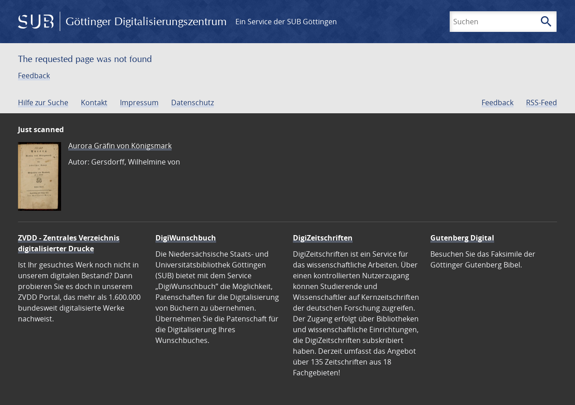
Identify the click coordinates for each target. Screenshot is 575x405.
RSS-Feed (541, 102)
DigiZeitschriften (323, 238)
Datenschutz (192, 102)
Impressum (139, 102)
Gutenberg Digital (462, 238)
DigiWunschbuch (185, 238)
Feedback (34, 75)
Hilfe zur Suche (43, 102)
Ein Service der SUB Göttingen (286, 22)
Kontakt (94, 102)
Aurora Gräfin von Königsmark (120, 146)
